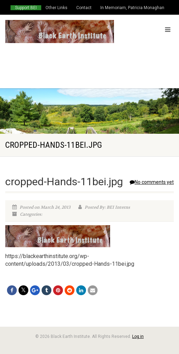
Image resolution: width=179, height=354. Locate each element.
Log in (138, 336)
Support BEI (26, 7)
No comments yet (152, 182)
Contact (84, 7)
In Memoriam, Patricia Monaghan (132, 7)
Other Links (56, 7)
